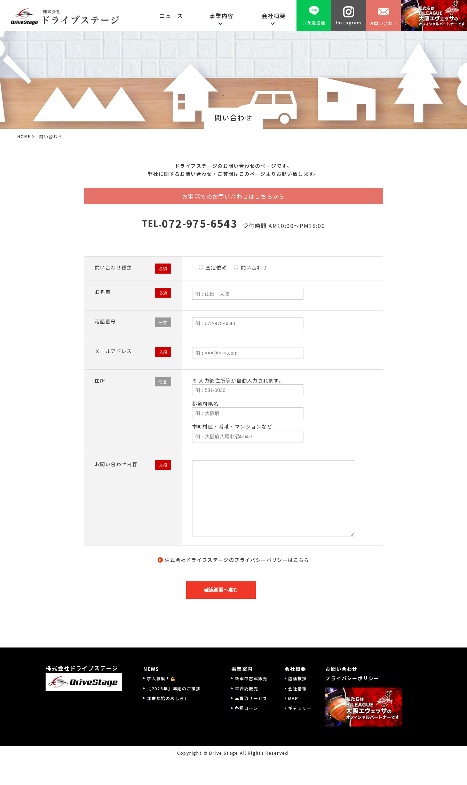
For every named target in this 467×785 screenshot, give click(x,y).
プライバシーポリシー (352, 678)
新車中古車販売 (251, 678)
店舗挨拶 (297, 678)
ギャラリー (299, 708)
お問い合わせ (383, 16)
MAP (293, 698)
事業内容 (223, 15)
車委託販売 (246, 688)
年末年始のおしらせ (168, 698)
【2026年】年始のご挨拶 (173, 688)
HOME (24, 136)
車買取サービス (251, 698)
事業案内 (242, 668)
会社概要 (295, 668)
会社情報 (297, 688)
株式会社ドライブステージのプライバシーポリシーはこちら (237, 559)
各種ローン (246, 708)
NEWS (151, 668)
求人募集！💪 (161, 678)
